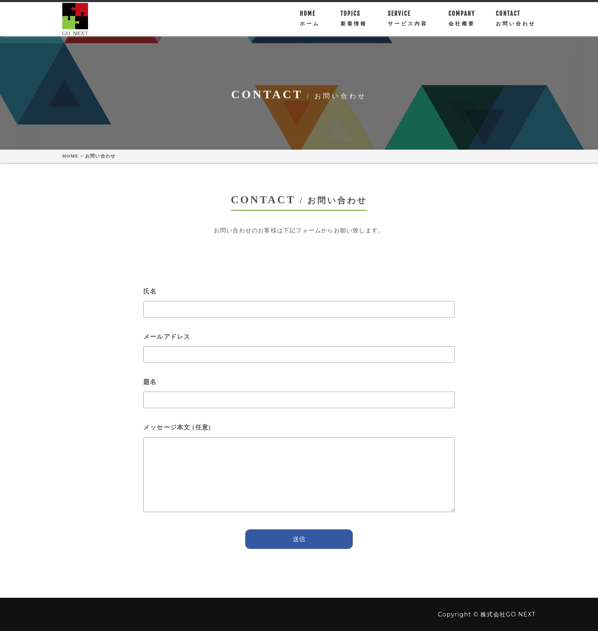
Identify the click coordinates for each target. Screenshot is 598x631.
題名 (299, 391)
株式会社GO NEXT (508, 614)
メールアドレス (299, 345)
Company (461, 22)
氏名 (299, 300)
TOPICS (354, 22)
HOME (310, 22)
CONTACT (516, 22)
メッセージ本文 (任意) (299, 472)
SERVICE (408, 22)
